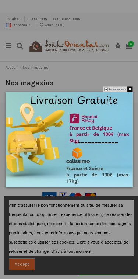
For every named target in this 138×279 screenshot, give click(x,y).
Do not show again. (117, 89)
